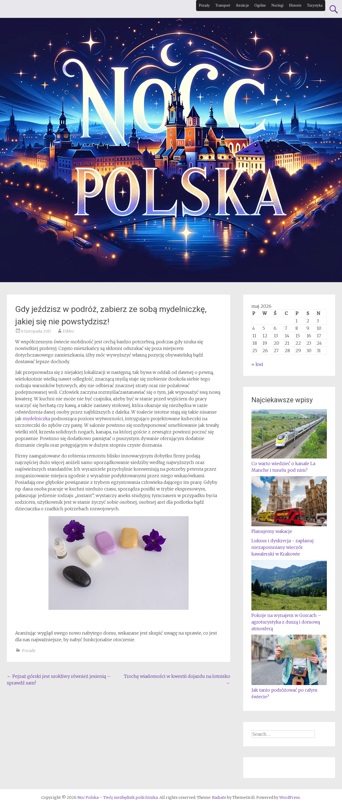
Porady (204, 5)
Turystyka (314, 5)
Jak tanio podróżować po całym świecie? (289, 690)
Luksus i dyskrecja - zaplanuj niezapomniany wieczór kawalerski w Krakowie (282, 547)
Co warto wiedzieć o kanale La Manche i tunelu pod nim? (289, 463)
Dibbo (68, 331)
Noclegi (277, 5)
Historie (295, 5)
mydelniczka (36, 418)
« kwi (257, 364)
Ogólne (260, 5)
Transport (222, 5)
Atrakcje (242, 5)
